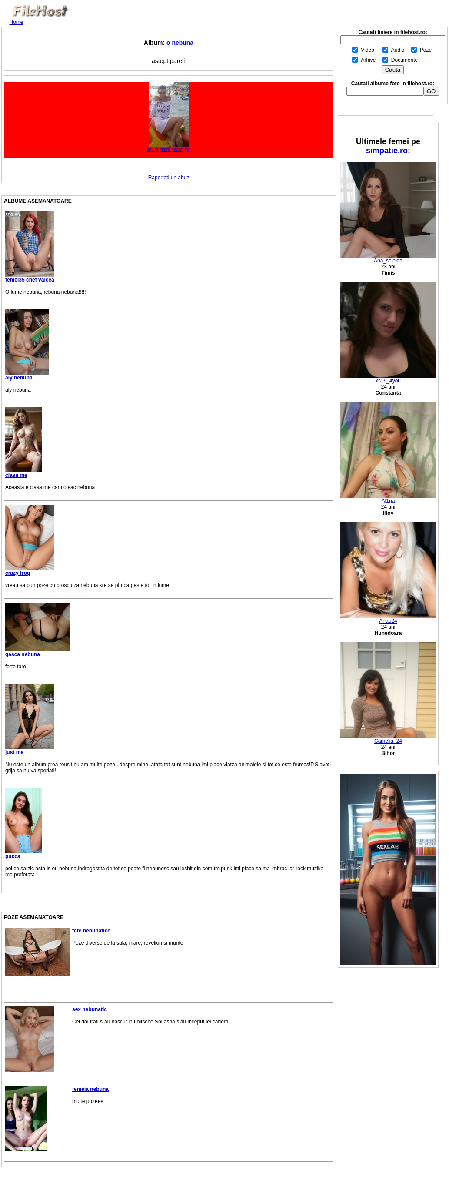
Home (16, 22)
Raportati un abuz (169, 177)
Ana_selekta (388, 258)
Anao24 (388, 618)
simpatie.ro (387, 150)
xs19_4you (388, 378)
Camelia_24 (388, 738)
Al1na (388, 498)
